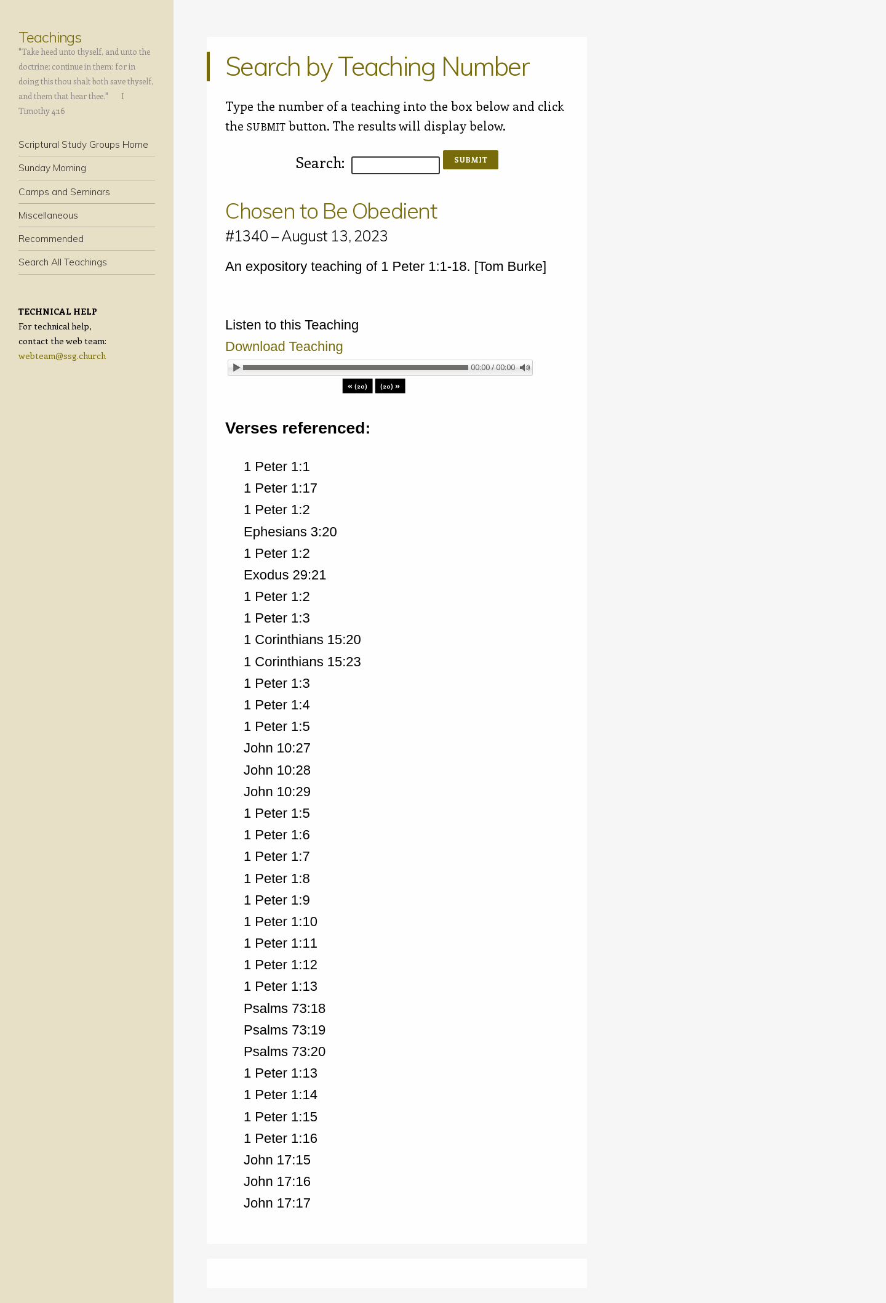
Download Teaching (284, 346)
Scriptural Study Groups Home (83, 144)
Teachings (49, 37)
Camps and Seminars (64, 192)
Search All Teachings (62, 262)
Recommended (51, 238)
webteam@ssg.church (62, 355)
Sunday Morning (52, 168)
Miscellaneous (48, 215)
